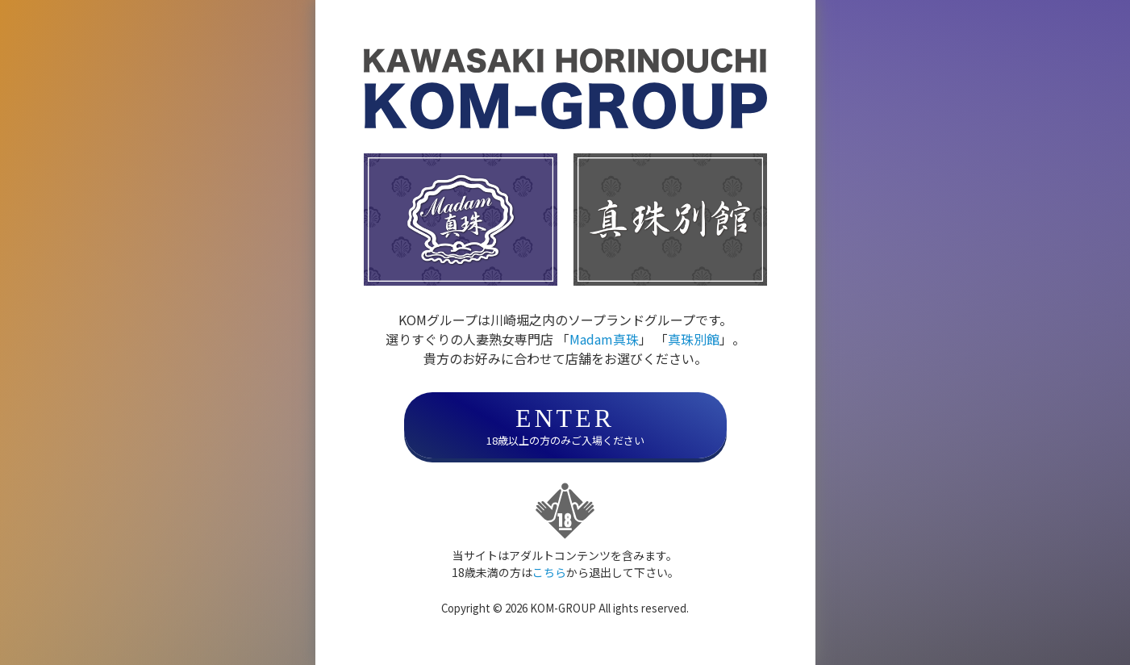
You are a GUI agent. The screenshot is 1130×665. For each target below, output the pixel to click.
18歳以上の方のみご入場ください (565, 426)
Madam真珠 (604, 339)
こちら (549, 572)
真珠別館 (693, 339)
